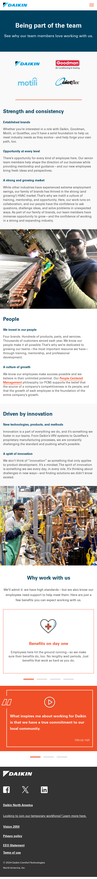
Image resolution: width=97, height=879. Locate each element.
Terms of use (12, 853)
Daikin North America (18, 805)
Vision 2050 (11, 827)
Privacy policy (12, 836)
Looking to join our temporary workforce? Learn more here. (44, 816)
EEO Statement (14, 845)
